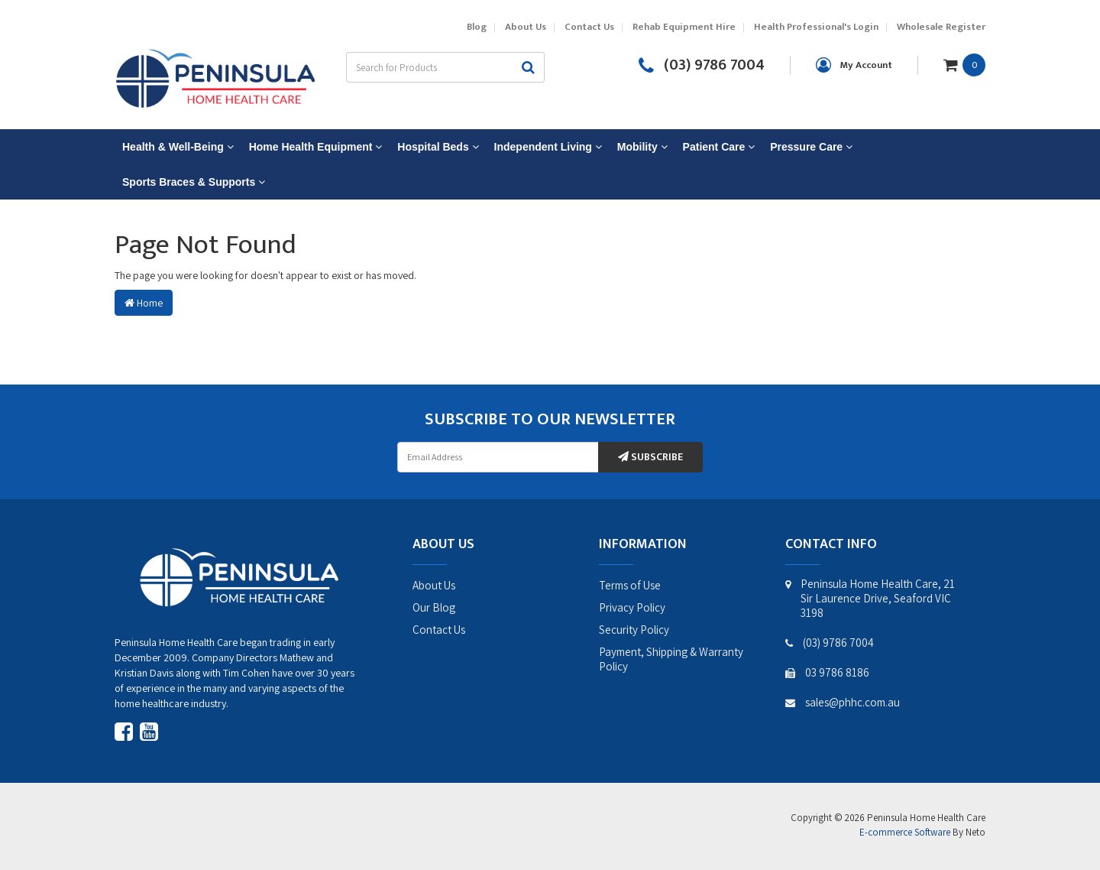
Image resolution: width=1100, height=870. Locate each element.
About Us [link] (433, 585)
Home (144, 303)
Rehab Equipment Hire (684, 27)
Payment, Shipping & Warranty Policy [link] (671, 659)
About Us (525, 27)
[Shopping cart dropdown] (964, 64)
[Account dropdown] (854, 65)
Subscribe (650, 457)
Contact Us (589, 27)
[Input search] (429, 67)
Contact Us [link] (438, 629)
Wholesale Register (941, 27)
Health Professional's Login (816, 27)
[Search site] (529, 67)
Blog (477, 27)
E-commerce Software (904, 832)
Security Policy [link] (634, 629)
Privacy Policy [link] (632, 607)
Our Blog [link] (433, 607)
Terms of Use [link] (630, 585)
